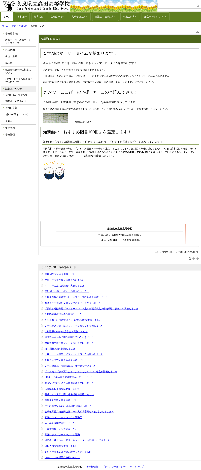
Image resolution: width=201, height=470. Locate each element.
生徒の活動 (11, 56)
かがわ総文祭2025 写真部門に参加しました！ (69, 406)
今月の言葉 (11, 107)
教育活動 (38, 16)
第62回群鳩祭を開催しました (60, 348)
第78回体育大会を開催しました (61, 274)
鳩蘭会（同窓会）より (17, 101)
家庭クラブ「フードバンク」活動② (63, 417)
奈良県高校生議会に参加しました (62, 388)
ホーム (7, 16)
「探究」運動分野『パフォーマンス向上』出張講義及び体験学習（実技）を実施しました (91, 308)
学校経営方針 (12, 33)
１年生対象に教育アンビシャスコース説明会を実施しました (76, 297)
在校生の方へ (57, 16)
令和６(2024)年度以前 (16, 95)
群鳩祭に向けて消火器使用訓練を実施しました (69, 383)
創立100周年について (155, 16)
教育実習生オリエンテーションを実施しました (69, 343)
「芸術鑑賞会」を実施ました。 (61, 428)
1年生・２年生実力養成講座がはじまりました (69, 377)
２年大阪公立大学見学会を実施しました (66, 360)
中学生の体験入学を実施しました (62, 400)
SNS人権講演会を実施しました (61, 446)
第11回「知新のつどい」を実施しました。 (67, 291)
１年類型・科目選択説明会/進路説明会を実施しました (73, 320)
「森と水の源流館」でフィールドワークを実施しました (74, 354)
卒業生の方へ (130, 16)
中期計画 (10, 127)
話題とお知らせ (19, 26)
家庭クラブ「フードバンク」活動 (62, 434)
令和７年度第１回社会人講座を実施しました (68, 451)
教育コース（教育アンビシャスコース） (18, 41)
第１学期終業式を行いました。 (61, 423)
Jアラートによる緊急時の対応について (18, 80)
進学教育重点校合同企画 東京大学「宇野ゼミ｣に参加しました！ (79, 411)
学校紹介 (22, 16)
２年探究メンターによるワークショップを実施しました (74, 325)
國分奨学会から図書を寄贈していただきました (69, 337)
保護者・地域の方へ (105, 16)
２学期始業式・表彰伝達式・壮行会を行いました (70, 365)
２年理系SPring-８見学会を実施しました (66, 331)
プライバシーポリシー (114, 466)
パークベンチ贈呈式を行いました (62, 457)
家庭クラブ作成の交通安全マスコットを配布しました (73, 302)
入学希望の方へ (80, 16)
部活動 (8, 63)
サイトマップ (137, 466)
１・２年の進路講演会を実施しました (64, 285)
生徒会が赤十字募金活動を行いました (64, 280)
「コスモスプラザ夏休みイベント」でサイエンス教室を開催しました (81, 371)
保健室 (8, 121)
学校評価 (10, 134)
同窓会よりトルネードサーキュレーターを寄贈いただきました (77, 440)
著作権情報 (92, 466)
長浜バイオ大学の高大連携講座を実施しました (69, 394)
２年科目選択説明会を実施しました (63, 314)
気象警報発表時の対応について (18, 71)
